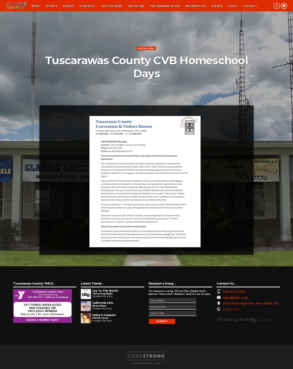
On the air (136, 5)
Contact (250, 5)
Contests (87, 5)
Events (216, 5)
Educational (146, 87)
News (35, 5)
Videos (68, 5)
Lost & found (111, 5)
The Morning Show (165, 5)
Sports (51, 5)
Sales (232, 5)
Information (196, 5)
